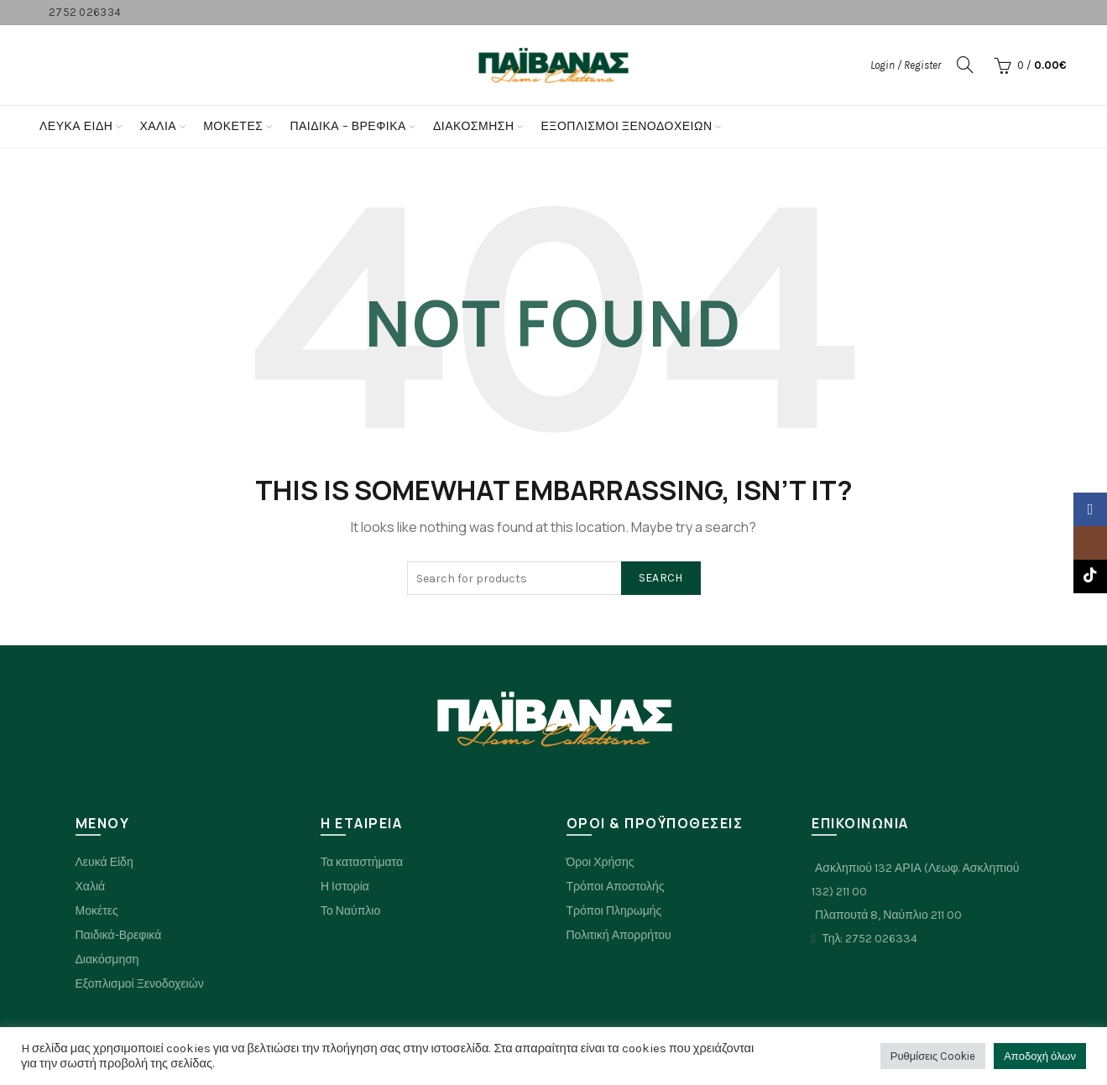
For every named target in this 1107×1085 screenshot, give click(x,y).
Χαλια (157, 126)
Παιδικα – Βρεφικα (348, 126)
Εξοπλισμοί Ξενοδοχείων (627, 126)
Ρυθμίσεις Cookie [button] (932, 1056)
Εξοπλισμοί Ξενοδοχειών (140, 984)
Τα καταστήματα (362, 862)
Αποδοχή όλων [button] (1040, 1056)
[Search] (965, 64)
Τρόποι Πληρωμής (614, 911)
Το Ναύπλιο (350, 911)
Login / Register (905, 65)
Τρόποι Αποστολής (616, 886)
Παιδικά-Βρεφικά (119, 935)
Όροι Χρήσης (600, 862)
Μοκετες (233, 126)
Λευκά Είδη (75, 126)
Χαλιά (91, 886)
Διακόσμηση (473, 126)
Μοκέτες (97, 911)
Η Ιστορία (345, 886)
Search (661, 578)
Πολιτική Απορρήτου (619, 935)
